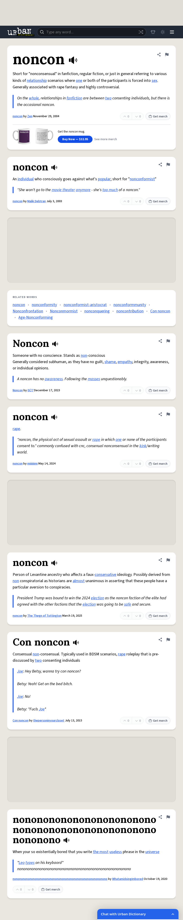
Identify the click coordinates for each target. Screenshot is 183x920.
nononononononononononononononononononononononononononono (60, 879)
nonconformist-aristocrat (85, 305)
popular (104, 179)
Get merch (157, 116)
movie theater (63, 190)
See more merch (105, 139)
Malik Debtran (36, 201)
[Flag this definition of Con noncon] (168, 639)
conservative (105, 574)
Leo (22, 862)
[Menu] (172, 32)
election (97, 598)
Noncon (18, 390)
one (79, 80)
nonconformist (142, 179)
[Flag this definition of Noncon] (168, 341)
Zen (29, 116)
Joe (20, 671)
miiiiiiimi (32, 463)
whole (34, 98)
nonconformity (44, 305)
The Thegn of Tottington (44, 615)
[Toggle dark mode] (162, 32)
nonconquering (97, 311)
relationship (37, 80)
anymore (83, 190)
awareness (54, 379)
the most (101, 852)
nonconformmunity (130, 305)
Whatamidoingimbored (127, 879)
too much (110, 190)
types (30, 862)
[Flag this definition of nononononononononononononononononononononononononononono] (168, 817)
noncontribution (130, 311)
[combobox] (91, 32)
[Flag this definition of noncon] (166, 54)
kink (142, 446)
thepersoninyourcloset (48, 720)
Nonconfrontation (28, 311)
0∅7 (30, 390)
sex (154, 80)
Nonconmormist (64, 311)
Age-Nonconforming (36, 317)
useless (115, 852)
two (108, 98)
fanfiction (74, 98)
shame (110, 362)
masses (94, 379)
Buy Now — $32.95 (75, 139)
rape (16, 429)
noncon (18, 116)
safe (127, 604)
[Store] (152, 32)
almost (79, 581)
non (84, 355)
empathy (125, 362)
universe (152, 852)
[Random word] (139, 32)
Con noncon (160, 311)
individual (26, 179)
